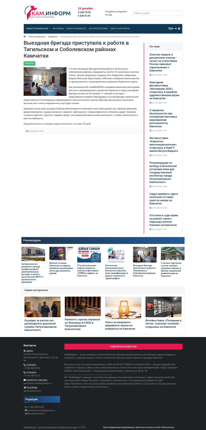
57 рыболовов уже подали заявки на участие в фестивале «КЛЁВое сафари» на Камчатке (87, 270)
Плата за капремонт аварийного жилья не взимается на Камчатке (120, 325)
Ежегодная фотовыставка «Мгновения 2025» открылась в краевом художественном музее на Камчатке (164, 90)
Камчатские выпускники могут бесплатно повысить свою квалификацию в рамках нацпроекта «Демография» (116, 272)
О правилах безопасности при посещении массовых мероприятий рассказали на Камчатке (163, 118)
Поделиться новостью (123, 346)
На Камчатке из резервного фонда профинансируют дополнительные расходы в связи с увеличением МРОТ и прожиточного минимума (32, 273)
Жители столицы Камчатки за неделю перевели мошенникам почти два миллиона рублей (61, 268)
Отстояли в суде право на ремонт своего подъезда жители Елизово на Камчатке (163, 220)
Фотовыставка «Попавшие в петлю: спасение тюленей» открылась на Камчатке (163, 323)
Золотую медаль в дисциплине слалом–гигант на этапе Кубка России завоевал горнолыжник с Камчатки (163, 62)
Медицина (29, 63)
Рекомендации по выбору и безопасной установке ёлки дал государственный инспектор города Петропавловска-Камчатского (163, 172)
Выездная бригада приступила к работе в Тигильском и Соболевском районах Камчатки (144, 270)
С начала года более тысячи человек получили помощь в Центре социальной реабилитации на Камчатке (171, 269)
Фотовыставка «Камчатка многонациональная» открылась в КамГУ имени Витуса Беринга (163, 145)
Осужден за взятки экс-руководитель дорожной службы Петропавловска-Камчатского (40, 325)
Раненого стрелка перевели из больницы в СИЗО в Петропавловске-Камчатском (82, 324)
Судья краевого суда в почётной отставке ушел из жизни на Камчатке (163, 198)
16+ (171, 29)
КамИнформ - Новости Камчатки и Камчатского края (50, 427)
